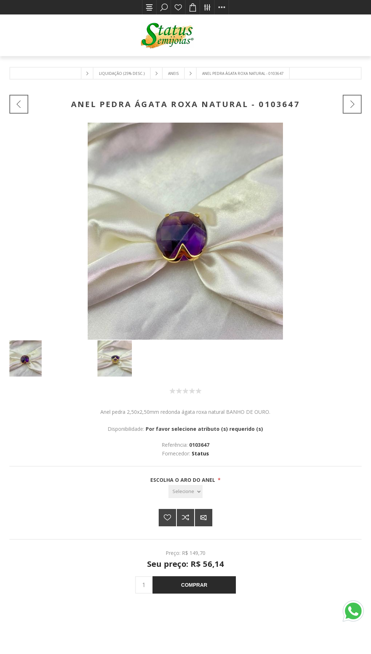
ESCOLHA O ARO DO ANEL (183, 479)
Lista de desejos (178, 7)
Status (200, 453)
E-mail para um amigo (203, 517)
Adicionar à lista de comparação (185, 517)
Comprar (194, 585)
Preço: (173, 552)
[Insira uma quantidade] (144, 585)
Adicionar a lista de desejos (167, 517)
